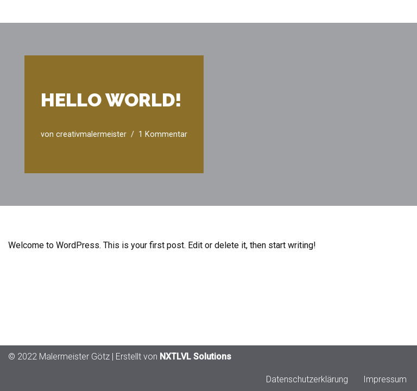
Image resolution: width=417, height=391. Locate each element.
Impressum (385, 379)
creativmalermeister (91, 134)
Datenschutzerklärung (307, 379)
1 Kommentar (162, 134)
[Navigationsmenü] (396, 11)
